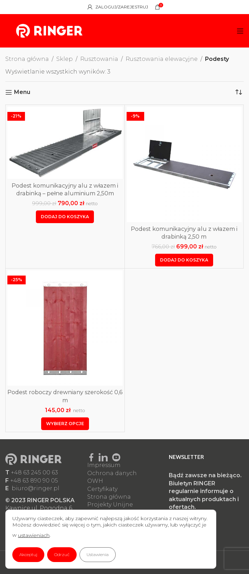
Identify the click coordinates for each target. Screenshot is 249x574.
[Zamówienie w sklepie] (238, 92)
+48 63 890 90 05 (34, 480)
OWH (95, 481)
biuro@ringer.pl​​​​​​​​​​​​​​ (35, 488)
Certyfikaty (102, 489)
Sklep (64, 59)
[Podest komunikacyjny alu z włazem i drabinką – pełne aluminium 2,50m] (65, 143)
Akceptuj (28, 554)
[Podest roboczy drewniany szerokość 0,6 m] (65, 328)
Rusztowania (99, 59)
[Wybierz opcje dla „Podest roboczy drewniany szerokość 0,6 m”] (65, 423)
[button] (65, 216)
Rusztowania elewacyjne (162, 59)
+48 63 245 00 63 (34, 472)
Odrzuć (62, 554)
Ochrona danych (112, 473)
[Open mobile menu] (240, 31)
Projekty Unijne (110, 504)
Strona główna (27, 59)
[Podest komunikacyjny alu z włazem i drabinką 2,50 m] (184, 164)
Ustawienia (98, 554)
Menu (22, 92)
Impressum (104, 465)
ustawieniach (34, 535)
